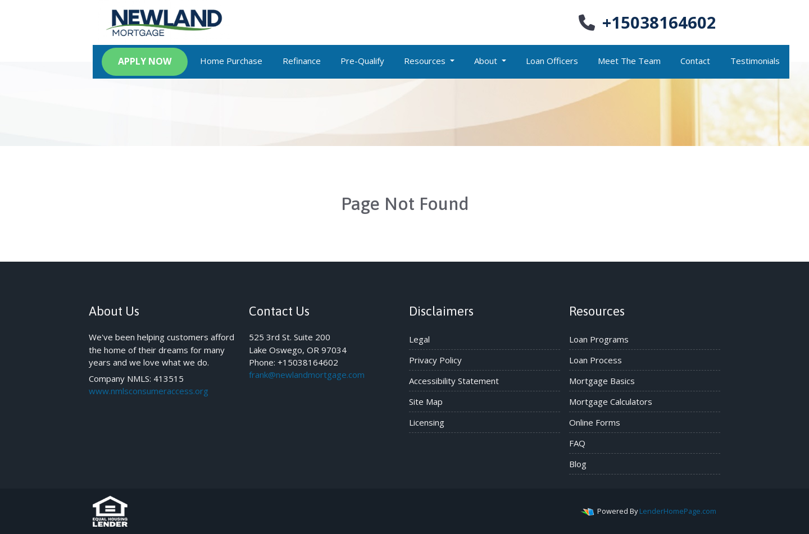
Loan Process (595, 360)
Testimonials (755, 60)
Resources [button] (426, 60)
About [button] (486, 60)
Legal (419, 339)
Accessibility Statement (454, 380)
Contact (695, 60)
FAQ (577, 443)
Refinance (302, 60)
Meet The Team (629, 60)
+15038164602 (646, 22)
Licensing (426, 422)
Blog (578, 463)
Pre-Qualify (362, 60)
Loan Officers (552, 60)
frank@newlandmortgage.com (307, 374)
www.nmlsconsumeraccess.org (148, 390)
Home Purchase (231, 60)
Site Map (426, 401)
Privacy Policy (435, 360)
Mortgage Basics (602, 380)
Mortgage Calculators (610, 401)
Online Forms (594, 422)
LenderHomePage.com (677, 511)
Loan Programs (599, 339)
